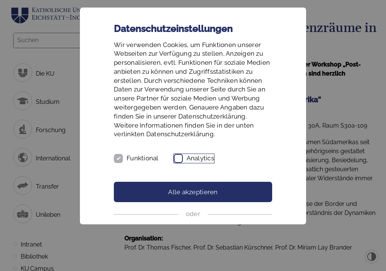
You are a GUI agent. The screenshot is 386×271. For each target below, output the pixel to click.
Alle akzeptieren (193, 192)
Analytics (200, 158)
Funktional (143, 158)
